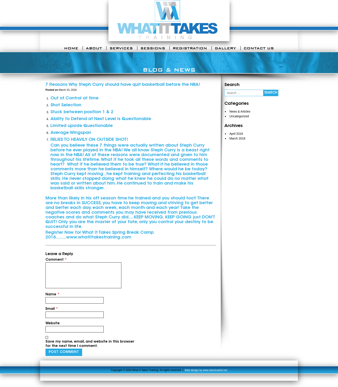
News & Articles (239, 111)
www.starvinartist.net (215, 370)
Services (121, 48)
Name (52, 294)
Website (52, 323)
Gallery (225, 48)
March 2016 (237, 138)
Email (51, 309)
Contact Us (259, 48)
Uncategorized (239, 116)
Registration (190, 48)
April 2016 (236, 133)
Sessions (152, 48)
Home (71, 48)
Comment (56, 260)
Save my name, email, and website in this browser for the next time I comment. (89, 344)
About (94, 48)
